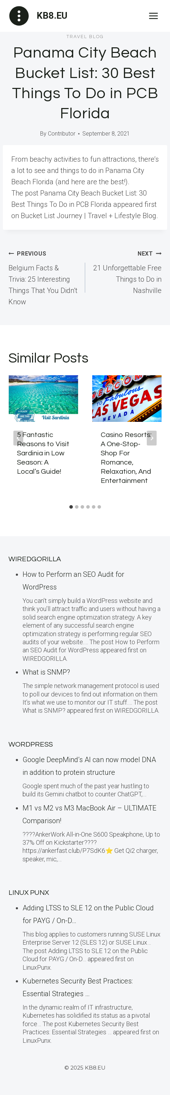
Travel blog (85, 36)
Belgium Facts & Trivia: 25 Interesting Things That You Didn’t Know (43, 276)
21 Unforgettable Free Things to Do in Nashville (127, 271)
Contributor (61, 133)
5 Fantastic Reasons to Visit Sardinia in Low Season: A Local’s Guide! (43, 453)
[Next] (152, 438)
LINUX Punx (28, 892)
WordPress (30, 744)
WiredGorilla (34, 559)
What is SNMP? (46, 672)
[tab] (71, 507)
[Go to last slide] (18, 438)
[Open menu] (153, 15)
